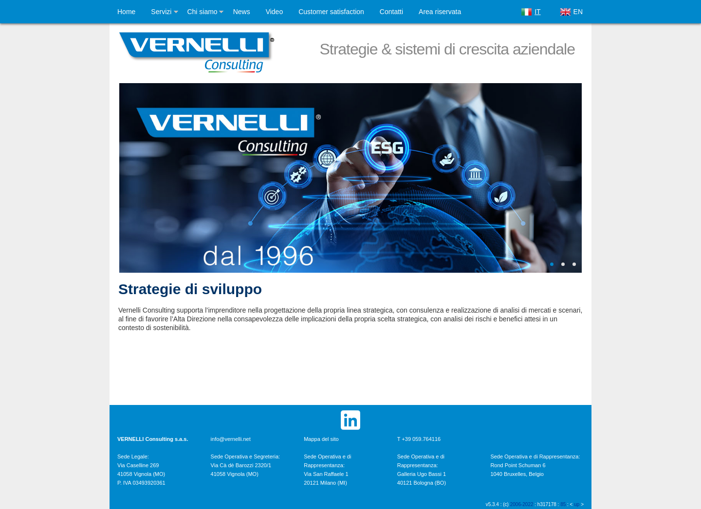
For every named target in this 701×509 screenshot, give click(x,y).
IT (537, 12)
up (576, 504)
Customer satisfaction (331, 12)
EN (578, 12)
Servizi (161, 12)
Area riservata (440, 12)
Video (274, 12)
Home (126, 12)
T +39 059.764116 (419, 439)
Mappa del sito (321, 439)
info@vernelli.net (231, 439)
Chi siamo (202, 12)
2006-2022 (522, 504)
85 (563, 504)
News (241, 12)
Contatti (391, 12)
